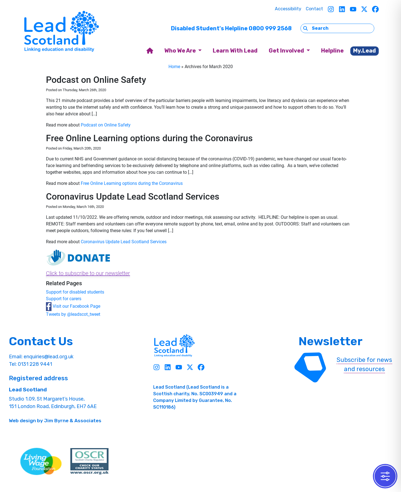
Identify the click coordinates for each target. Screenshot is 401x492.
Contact (314, 8)
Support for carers (63, 298)
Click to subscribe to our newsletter (88, 273)
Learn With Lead (235, 50)
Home (174, 66)
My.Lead (364, 50)
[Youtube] (353, 9)
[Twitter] (364, 9)
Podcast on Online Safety (106, 125)
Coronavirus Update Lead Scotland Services (124, 241)
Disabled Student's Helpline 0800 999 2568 (231, 28)
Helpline (332, 50)
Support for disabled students (75, 292)
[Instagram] (330, 9)
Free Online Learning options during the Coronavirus (132, 183)
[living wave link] (41, 461)
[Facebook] (375, 9)
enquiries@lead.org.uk (49, 357)
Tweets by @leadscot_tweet (73, 314)
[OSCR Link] (89, 461)
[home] (149, 51)
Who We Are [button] (180, 50)
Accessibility (288, 8)
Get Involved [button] (287, 50)
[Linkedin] (342, 9)
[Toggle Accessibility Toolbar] (385, 476)
